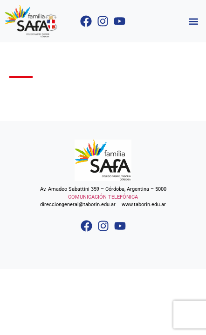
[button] (193, 21)
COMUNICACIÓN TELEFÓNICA (103, 197)
